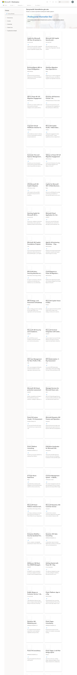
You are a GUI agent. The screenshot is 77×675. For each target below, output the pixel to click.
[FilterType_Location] (6, 17)
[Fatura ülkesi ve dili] (63, 2)
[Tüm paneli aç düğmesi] (5, 5)
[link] (34, 45)
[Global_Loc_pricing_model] (6, 30)
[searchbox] (15, 14)
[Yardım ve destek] (50, 2)
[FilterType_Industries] (6, 24)
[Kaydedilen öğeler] (53, 2)
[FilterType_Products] (6, 20)
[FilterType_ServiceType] (6, 27)
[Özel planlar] (56, 2)
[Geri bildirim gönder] (47, 2)
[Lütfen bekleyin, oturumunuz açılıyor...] (73, 2)
